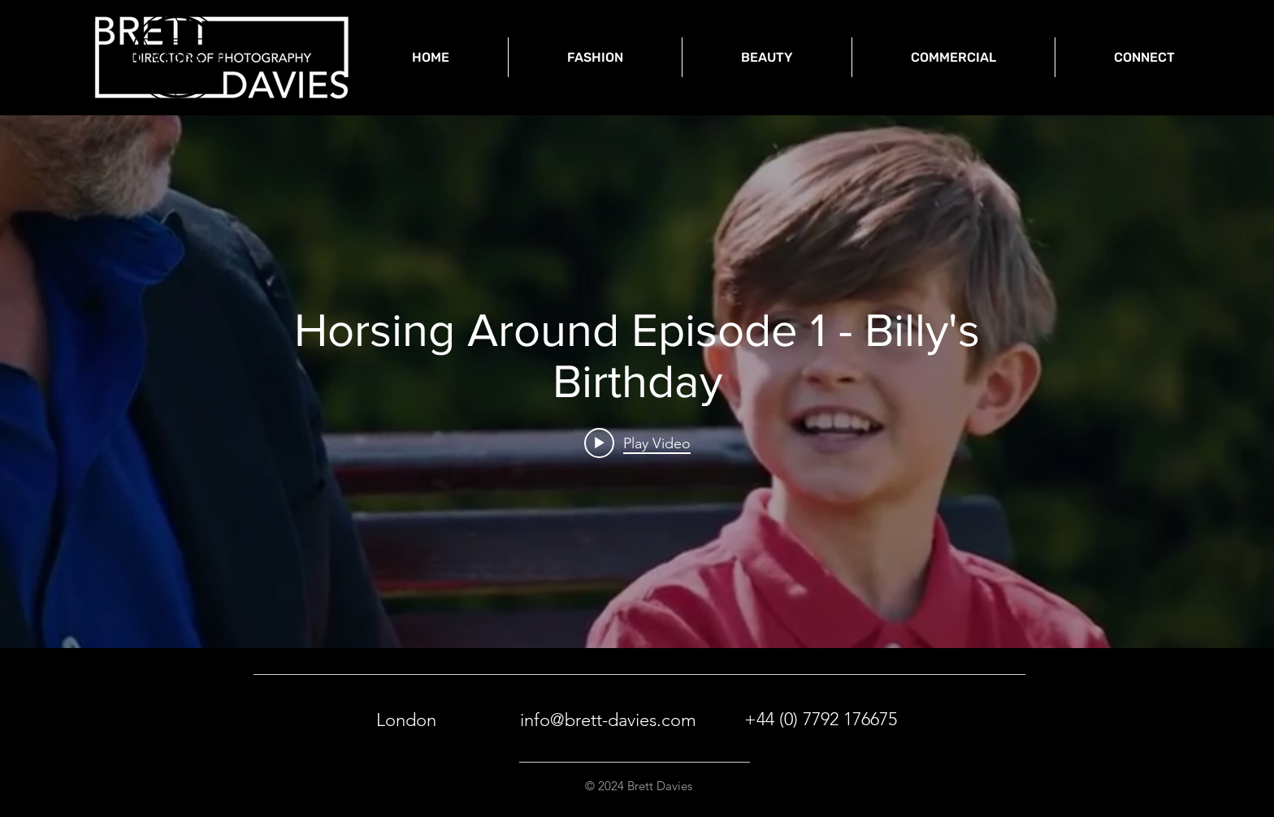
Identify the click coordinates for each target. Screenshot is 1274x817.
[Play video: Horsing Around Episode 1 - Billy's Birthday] (637, 442)
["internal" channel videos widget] (637, 381)
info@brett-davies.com (608, 720)
